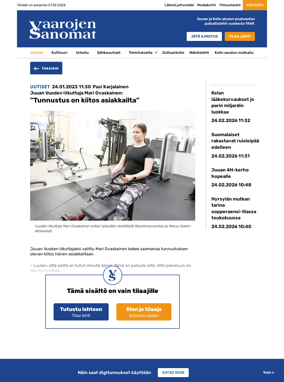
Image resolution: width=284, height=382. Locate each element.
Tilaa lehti (240, 36)
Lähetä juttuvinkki (176, 5)
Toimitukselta (140, 52)
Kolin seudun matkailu (234, 52)
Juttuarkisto (173, 52)
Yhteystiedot (226, 5)
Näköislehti (199, 52)
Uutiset (36, 52)
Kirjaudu (253, 5)
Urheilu (82, 52)
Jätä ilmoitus (203, 36)
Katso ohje (173, 372)
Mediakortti (203, 5)
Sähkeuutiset (109, 52)
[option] (112, 176)
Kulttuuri (59, 52)
